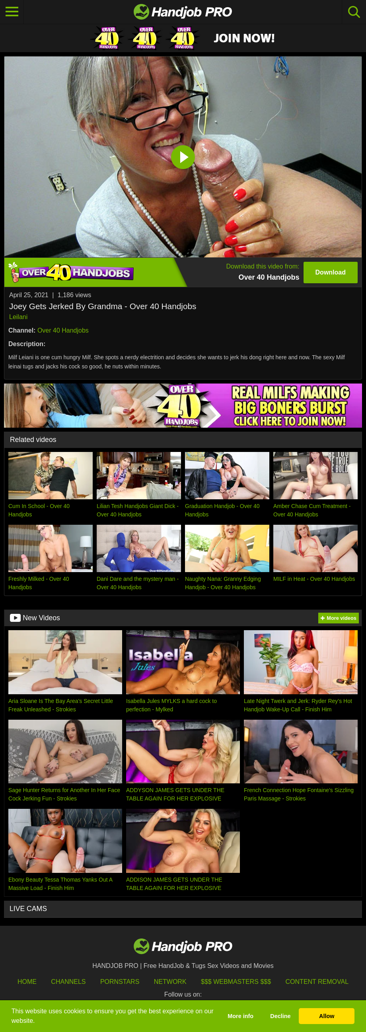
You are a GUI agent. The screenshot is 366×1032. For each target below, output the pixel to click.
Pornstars (119, 981)
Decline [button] (280, 1016)
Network (170, 981)
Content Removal (317, 981)
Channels (68, 981)
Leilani (18, 316)
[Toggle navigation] (12, 12)
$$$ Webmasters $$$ (236, 981)
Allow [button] (326, 1016)
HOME (27, 981)
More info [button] (240, 1016)
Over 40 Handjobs (63, 330)
